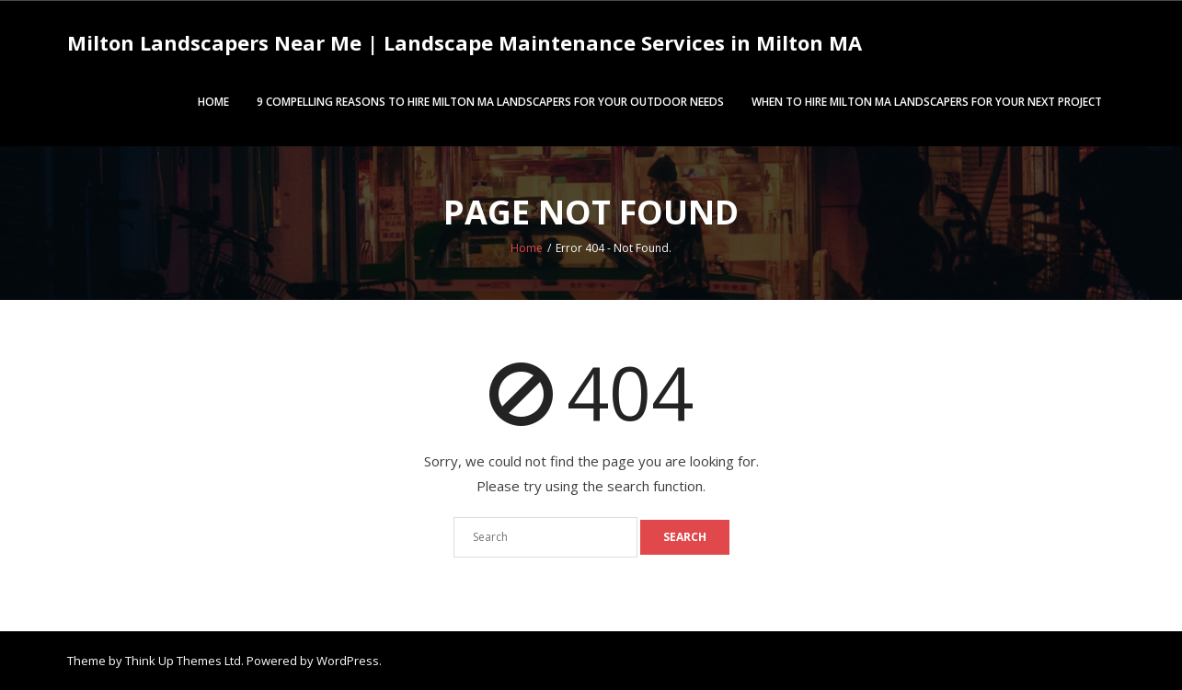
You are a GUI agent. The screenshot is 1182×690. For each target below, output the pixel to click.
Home (213, 101)
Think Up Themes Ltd (183, 660)
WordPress (347, 660)
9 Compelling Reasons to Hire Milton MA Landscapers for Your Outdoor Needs (490, 101)
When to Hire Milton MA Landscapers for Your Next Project (927, 101)
